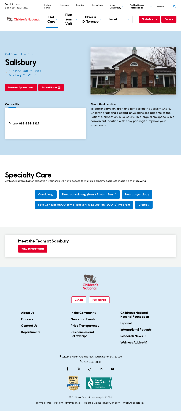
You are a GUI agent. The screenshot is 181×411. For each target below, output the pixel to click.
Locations (27, 54)
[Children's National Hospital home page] (23, 19)
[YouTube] (112, 369)
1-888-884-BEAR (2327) (17, 7)
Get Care (11, 54)
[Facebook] (67, 369)
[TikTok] (90, 369)
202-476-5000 (90, 362)
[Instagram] (78, 369)
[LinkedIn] (101, 369)
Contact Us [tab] (12, 104)
